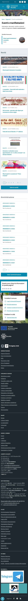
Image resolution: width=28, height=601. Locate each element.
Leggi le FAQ (4, 519)
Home (3, 19)
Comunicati (3, 425)
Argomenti (8, 19)
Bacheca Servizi (5, 529)
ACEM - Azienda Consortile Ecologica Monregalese (13, 563)
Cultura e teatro (5, 420)
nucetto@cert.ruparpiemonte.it (11, 465)
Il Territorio (3, 440)
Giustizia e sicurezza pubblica (8, 395)
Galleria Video (4, 445)
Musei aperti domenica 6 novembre (12, 70)
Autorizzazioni (4, 386)
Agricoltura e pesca (5, 376)
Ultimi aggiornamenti (6, 543)
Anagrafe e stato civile (6, 381)
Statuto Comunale (5, 531)
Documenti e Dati (5, 361)
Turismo (3, 407)
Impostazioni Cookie (6, 538)
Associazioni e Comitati (6, 450)
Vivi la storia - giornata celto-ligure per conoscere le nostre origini (13, 111)
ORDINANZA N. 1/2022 (9, 251)
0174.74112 (6, 458)
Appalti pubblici (4, 383)
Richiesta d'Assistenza (6, 526)
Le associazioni (4, 423)
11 (17, 182)
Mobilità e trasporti (5, 400)
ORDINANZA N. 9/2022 (9, 206)
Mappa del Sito (4, 548)
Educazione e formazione (7, 393)
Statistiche (3, 546)
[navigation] (3, 6)
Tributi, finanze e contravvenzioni (9, 405)
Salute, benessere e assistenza (8, 402)
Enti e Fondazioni (5, 363)
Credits (2, 541)
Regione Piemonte (5, 556)
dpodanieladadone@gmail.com (11, 503)
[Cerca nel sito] (24, 6)
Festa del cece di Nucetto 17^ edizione (13, 131)
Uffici (2, 358)
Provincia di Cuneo (5, 559)
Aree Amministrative (6, 356)
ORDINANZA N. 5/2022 (9, 217)
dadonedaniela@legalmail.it (10, 505)
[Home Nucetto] (13, 7)
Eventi (2, 436)
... (15, 182)
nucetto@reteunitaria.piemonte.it (12, 467)
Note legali (3, 536)
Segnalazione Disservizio (7, 524)
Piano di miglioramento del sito (8, 517)
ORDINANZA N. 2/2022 (9, 240)
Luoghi (2, 438)
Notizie (2, 418)
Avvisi (2, 427)
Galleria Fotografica (5, 443)
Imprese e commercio (6, 398)
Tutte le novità (14, 187)
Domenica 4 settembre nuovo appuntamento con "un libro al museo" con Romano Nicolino (14, 152)
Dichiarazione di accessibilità (8, 514)
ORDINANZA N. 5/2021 (9, 263)
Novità (5, 67)
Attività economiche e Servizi (8, 448)
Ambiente (3, 378)
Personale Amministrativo (7, 365)
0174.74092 (6, 460)
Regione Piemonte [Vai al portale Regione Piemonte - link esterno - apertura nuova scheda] (5, 1)
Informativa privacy (5, 534)
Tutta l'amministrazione (14, 275)
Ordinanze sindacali (9, 203)
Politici (2, 368)
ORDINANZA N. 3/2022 (9, 229)
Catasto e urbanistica (6, 388)
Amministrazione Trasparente (8, 512)
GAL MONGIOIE (5, 561)
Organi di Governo (5, 353)
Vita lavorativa (4, 410)
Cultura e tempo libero (6, 390)
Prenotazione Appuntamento (8, 522)
